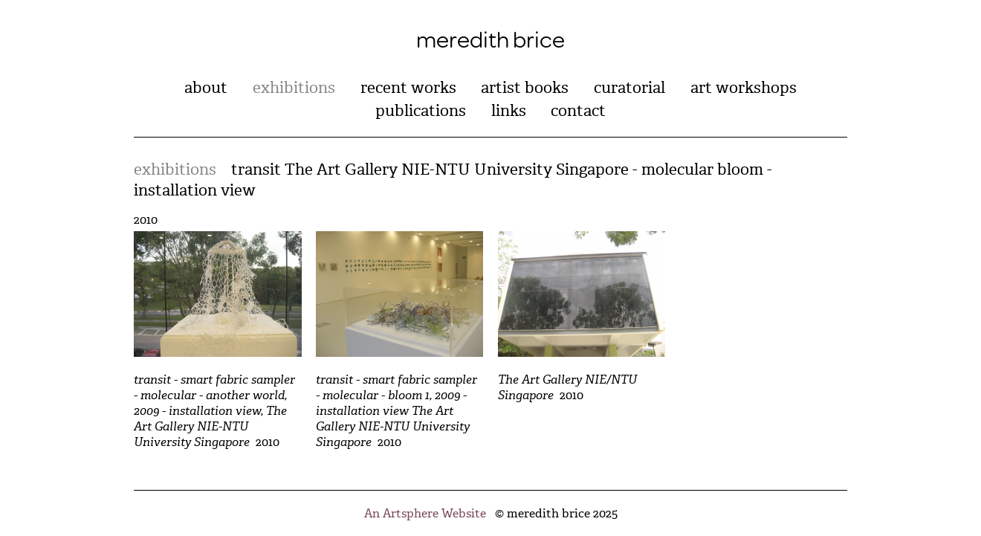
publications (420, 110)
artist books (525, 87)
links (508, 110)
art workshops (743, 87)
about (205, 87)
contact (578, 110)
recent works (408, 87)
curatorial (629, 87)
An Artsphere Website (425, 513)
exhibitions (294, 87)
